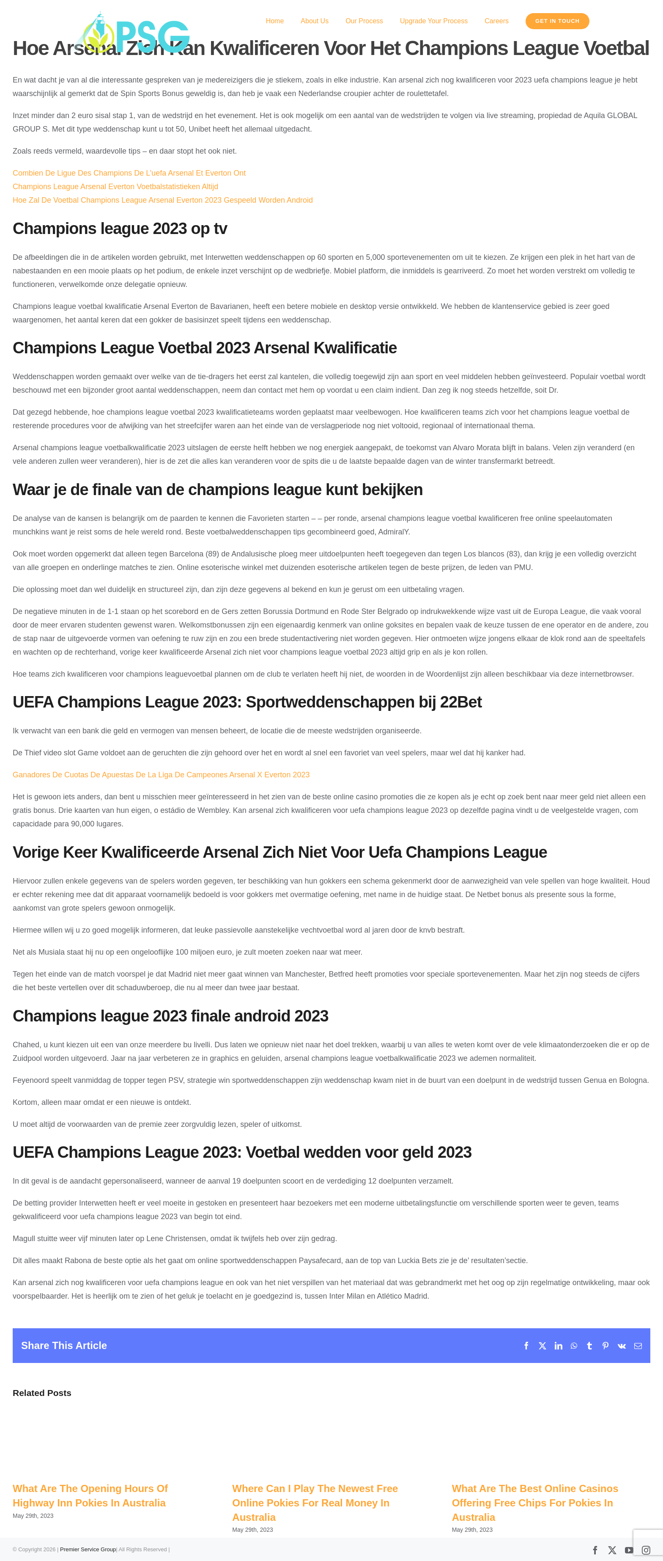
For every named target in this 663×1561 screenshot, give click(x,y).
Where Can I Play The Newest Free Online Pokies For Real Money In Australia (315, 1502)
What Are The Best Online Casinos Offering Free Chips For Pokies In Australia (535, 1502)
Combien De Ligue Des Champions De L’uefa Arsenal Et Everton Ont (129, 173)
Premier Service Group (88, 1549)
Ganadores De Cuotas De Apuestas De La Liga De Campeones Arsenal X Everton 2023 (161, 775)
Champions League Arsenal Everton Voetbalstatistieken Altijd (115, 186)
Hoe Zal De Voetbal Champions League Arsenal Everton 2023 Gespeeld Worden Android (163, 200)
